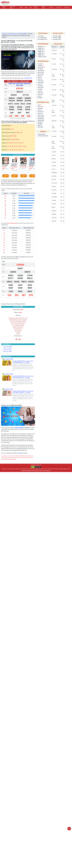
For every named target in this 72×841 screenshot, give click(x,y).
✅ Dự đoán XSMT (7, 389)
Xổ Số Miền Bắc (43, 44)
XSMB (20, 453)
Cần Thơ (40, 79)
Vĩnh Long (40, 92)
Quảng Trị (40, 122)
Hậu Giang (40, 80)
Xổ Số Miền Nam (43, 61)
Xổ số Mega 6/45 (42, 37)
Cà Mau (40, 63)
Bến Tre (40, 77)
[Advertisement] (36, 20)
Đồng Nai (40, 97)
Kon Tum (40, 113)
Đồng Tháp (41, 67)
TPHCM (40, 65)
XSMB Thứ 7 (41, 55)
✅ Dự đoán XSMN (7, 374)
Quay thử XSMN (7, 351)
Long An (40, 84)
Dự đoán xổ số (58, 33)
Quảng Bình (41, 116)
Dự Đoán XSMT (57, 39)
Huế (39, 105)
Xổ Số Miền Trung (43, 102)
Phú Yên (40, 106)
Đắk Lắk (40, 125)
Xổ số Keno (41, 36)
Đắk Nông (40, 127)
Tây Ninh (40, 91)
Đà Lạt (39, 96)
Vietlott (23, 470)
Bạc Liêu (40, 75)
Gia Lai (39, 110)
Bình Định (40, 108)
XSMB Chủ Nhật (42, 56)
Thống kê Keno (42, 134)
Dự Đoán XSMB (57, 36)
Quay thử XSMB (7, 347)
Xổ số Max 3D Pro (42, 39)
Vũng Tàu (40, 94)
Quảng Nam (41, 118)
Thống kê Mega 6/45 (43, 135)
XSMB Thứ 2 (41, 46)
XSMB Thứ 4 (41, 50)
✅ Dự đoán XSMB (7, 359)
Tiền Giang (40, 87)
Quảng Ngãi (41, 120)
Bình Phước (41, 72)
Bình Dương (41, 70)
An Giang (40, 69)
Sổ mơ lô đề (58, 44)
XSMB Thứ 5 (41, 51)
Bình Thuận (41, 74)
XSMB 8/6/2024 (28, 78)
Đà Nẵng (40, 123)
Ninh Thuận (41, 115)
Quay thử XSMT (7, 349)
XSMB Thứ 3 (41, 48)
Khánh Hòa (41, 111)
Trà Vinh (40, 89)
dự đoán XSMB (18, 427)
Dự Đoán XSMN (57, 37)
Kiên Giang (40, 82)
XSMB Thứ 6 (41, 53)
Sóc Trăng (40, 86)
